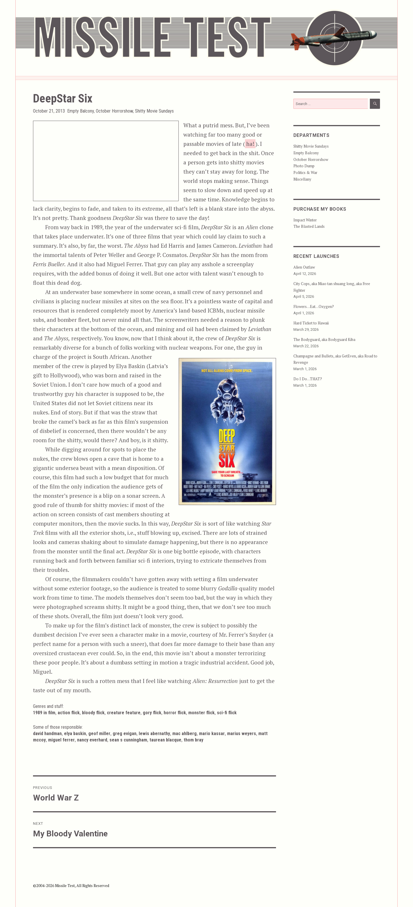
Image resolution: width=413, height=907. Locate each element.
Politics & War (305, 172)
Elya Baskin (75, 733)
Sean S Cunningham (128, 740)
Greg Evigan (124, 733)
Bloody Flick (93, 712)
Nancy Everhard (92, 740)
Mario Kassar (212, 733)
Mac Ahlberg (184, 733)
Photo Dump (304, 165)
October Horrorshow (114, 111)
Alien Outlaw (304, 267)
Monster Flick (201, 712)
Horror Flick (175, 712)
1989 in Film (44, 712)
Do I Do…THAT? (307, 378)
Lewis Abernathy (154, 733)
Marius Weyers (241, 733)
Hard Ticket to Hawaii (311, 323)
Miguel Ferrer (61, 740)
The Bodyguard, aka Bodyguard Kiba (324, 339)
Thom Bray (193, 740)
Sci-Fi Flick (227, 712)
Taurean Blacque (165, 740)
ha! (250, 143)
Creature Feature (123, 712)
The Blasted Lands (309, 226)
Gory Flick (152, 712)
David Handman (47, 733)
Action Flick (69, 712)
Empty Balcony (80, 111)
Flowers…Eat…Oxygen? (313, 306)
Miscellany (302, 179)
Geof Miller (99, 733)
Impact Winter (305, 220)
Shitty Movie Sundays (154, 111)
